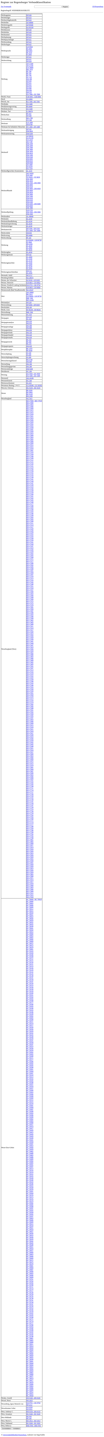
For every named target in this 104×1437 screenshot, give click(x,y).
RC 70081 (29, 949)
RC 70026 (29, 918)
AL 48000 (29, 216)
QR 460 (29, 90)
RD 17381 (29, 607)
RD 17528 (29, 679)
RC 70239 (29, 1039)
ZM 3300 (29, 147)
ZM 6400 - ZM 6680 (33, 204)
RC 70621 (29, 1228)
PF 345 (28, 238)
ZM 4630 (29, 192)
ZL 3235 (29, 171)
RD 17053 (29, 433)
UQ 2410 (29, 140)
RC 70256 (29, 1048)
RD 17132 (29, 473)
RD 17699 (29, 779)
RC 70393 (29, 1113)
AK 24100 (30, 378)
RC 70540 (29, 1180)
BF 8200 (29, 350)
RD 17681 (29, 767)
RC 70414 (29, 1126)
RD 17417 (29, 630)
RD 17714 (29, 790)
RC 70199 (29, 1014)
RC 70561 (29, 1191)
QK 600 (29, 362)
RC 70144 (29, 980)
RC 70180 (29, 1004)
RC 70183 (29, 1006)
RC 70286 (29, 1062)
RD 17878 (29, 884)
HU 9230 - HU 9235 (33, 388)
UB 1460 (29, 175)
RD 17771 (29, 821)
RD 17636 (29, 739)
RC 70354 (29, 1086)
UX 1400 (29, 122)
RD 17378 (29, 605)
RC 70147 (29, 981)
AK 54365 (30, 173)
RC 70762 (29, 1313)
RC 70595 (29, 1214)
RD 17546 (29, 685)
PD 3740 (29, 360)
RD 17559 (29, 691)
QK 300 (29, 79)
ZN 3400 (29, 165)
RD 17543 (29, 683)
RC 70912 (29, 1392)
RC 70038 (29, 926)
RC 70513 (29, 1168)
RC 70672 (29, 1260)
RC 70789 (29, 1331)
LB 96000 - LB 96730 (33, 240)
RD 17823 (29, 853)
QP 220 (29, 302)
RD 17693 (29, 775)
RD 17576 (29, 700)
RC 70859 (29, 1371)
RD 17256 (29, 550)
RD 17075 (29, 447)
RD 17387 (29, 611)
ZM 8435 (29, 161)
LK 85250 (29, 27)
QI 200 (28, 355)
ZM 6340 (29, 202)
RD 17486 (29, 658)
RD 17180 (29, 506)
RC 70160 (29, 993)
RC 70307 (29, 1073)
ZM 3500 (29, 214)
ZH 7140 (29, 142)
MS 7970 (29, 69)
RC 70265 (29, 1054)
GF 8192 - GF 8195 (33, 280)
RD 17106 (29, 456)
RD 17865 (29, 874)
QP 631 (29, 39)
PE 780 (28, 71)
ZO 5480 (29, 104)
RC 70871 (29, 1376)
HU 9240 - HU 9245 (33, 1414)
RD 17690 (29, 773)
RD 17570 (29, 697)
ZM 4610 (29, 153)
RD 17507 (29, 668)
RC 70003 (29, 903)
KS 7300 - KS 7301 (33, 102)
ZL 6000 (29, 257)
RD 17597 (29, 718)
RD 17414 (29, 628)
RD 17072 (29, 445)
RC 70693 (29, 1273)
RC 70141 (29, 978)
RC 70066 (29, 939)
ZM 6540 (29, 157)
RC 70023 (29, 917)
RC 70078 (29, 947)
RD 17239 (29, 540)
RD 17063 (29, 437)
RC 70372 (29, 1100)
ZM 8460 (29, 163)
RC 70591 (29, 1209)
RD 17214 (29, 525)
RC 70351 (29, 1084)
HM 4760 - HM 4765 (33, 1426)
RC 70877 (29, 1380)
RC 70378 (29, 1104)
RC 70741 (29, 1300)
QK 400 (29, 326)
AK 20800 (30, 292)
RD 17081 (29, 450)
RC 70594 (29, 1212)
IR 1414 (29, 53)
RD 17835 (29, 859)
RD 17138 (29, 477)
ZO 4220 (29, 166)
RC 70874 (29, 1378)
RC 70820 (29, 1350)
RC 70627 (29, 1231)
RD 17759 (29, 813)
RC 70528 (29, 1178)
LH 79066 (29, 67)
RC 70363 (29, 1092)
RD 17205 (29, 519)
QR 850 (29, 233)
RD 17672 (29, 761)
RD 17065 (29, 439)
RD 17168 (29, 502)
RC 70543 (29, 1182)
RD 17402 (29, 620)
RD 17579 (29, 702)
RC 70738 (29, 1298)
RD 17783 (29, 828)
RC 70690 (29, 1271)
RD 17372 (29, 601)
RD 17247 (29, 546)
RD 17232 (29, 534)
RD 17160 (29, 494)
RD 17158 (29, 491)
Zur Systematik (6, 6)
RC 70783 (29, 1327)
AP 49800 (29, 22)
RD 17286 (29, 563)
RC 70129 (29, 970)
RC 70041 (29, 928)
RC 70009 (29, 907)
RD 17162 (29, 498)
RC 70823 (29, 1352)
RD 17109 (29, 458)
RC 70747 (29, 1304)
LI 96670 (29, 111)
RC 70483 (29, 1155)
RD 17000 (29, 403)
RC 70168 (29, 1001)
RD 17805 (29, 842)
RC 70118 (29, 962)
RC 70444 (29, 1142)
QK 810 (29, 323)
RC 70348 (29, 1083)
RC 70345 (29, 1081)
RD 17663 (29, 756)
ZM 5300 (29, 155)
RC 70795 (29, 1334)
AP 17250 (29, 66)
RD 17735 (29, 798)
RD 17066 (29, 441)
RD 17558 (29, 689)
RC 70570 (29, 1195)
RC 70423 (29, 1132)
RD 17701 (29, 781)
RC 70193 (29, 1010)
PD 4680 (29, 106)
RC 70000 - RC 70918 (34, 899)
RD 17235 (29, 536)
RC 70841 (29, 1361)
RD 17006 (29, 407)
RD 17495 (29, 664)
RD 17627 (29, 733)
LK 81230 (29, 138)
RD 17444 (29, 643)
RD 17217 (29, 527)
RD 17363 (29, 594)
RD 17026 (29, 420)
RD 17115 (29, 462)
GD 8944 (29, 47)
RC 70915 (29, 1394)
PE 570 (28, 344)
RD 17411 (29, 626)
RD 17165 (29, 500)
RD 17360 (29, 592)
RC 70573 (29, 1197)
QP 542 (29, 255)
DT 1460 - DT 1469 (33, 127)
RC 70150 (29, 983)
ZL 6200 (29, 265)
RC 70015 (29, 911)
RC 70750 (29, 1306)
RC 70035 (29, 924)
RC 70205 (29, 1018)
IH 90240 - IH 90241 (33, 310)
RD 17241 (29, 542)
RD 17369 (29, 599)
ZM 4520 (29, 187)
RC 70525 (29, 1176)
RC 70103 (29, 951)
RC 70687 (29, 1270)
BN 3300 (29, 396)
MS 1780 (29, 118)
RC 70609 (29, 1222)
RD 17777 (29, 824)
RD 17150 (29, 485)
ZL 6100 (29, 259)
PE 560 (28, 342)
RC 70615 (29, 1224)
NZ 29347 (29, 290)
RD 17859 (29, 872)
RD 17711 (29, 788)
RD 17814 (29, 847)
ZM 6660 (29, 206)
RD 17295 (29, 567)
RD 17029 (29, 422)
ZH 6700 (29, 124)
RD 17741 (29, 802)
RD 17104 (29, 454)
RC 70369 (29, 1098)
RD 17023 (29, 418)
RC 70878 (29, 1382)
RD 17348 (29, 584)
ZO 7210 (29, 168)
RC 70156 (29, 987)
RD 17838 (29, 861)
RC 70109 (29, 957)
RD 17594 (29, 714)
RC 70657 (29, 1250)
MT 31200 (30, 300)
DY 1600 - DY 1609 (33, 230)
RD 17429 (29, 637)
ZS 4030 (29, 250)
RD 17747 (29, 805)
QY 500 (29, 120)
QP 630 (29, 15)
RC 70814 (29, 1346)
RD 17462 (29, 653)
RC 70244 (29, 1043)
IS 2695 (29, 54)
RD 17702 (29, 782)
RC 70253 (29, 1046)
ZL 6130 (29, 261)
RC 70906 (29, 1388)
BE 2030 (29, 390)
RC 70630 (29, 1233)
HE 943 (29, 1416)
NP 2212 (29, 1405)
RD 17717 (29, 792)
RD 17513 (29, 670)
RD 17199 (29, 515)
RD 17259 (29, 552)
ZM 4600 (29, 190)
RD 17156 (29, 489)
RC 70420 (29, 1130)
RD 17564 (29, 695)
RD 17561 (29, 693)
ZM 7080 (29, 208)
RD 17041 (29, 429)
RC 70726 (29, 1292)
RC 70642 (29, 1241)
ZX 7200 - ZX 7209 (33, 376)
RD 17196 (29, 513)
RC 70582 (29, 1203)
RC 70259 (29, 1050)
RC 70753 (29, 1308)
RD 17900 (29, 886)
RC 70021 (29, 915)
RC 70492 (29, 1161)
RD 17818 (29, 849)
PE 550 (28, 340)
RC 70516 (29, 1170)
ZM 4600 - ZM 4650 (33, 189)
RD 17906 (29, 889)
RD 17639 (29, 741)
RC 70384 (29, 1107)
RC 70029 (29, 920)
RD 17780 (29, 826)
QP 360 (29, 116)
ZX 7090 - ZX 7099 (33, 94)
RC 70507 (29, 1167)
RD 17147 (29, 483)
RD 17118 (29, 464)
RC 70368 (29, 1096)
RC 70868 (29, 1375)
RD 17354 (29, 588)
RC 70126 (29, 968)
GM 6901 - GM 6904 (33, 97)
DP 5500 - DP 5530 (33, 229)
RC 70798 (29, 1336)
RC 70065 (29, 938)
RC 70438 (29, 1138)
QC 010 (29, 315)
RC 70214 (29, 1023)
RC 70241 (29, 1041)
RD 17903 (29, 887)
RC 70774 (29, 1321)
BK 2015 (29, 294)
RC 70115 (29, 960)
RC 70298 (29, 1067)
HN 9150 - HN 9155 (33, 1412)
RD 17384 (29, 609)
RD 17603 (29, 720)
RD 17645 (29, 744)
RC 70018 (29, 913)
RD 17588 (29, 708)
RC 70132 (29, 972)
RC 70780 (29, 1325)
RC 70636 (29, 1237)
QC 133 (29, 77)
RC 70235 (29, 1035)
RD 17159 (29, 492)
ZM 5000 (29, 194)
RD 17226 (29, 531)
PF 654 (28, 114)
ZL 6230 (29, 219)
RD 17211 (29, 523)
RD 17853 (29, 868)
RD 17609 (29, 723)
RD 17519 (29, 674)
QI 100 (28, 353)
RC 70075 (29, 945)
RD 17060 (29, 435)
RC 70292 (29, 1063)
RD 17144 (29, 481)
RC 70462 (29, 1151)
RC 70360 (29, 1090)
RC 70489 (29, 1159)
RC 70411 (29, 1125)
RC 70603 (29, 1218)
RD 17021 (29, 416)
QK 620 (29, 317)
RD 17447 (29, 645)
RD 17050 (29, 431)
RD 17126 (29, 470)
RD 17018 (29, 414)
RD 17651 (29, 748)
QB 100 (29, 307)
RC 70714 (29, 1289)
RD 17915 (29, 895)
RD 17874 (29, 880)
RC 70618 (29, 1226)
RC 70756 (29, 1310)
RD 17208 (29, 521)
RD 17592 (29, 712)
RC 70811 (29, 1344)
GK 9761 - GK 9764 (33, 1403)
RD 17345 (29, 582)
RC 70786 (29, 1329)
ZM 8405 (29, 159)
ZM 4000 (29, 185)
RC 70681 (29, 1266)
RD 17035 (29, 426)
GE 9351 (29, 1409)
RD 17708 (29, 786)
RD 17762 (29, 815)
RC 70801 (29, 1338)
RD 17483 (29, 657)
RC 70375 (29, 1102)
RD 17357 (29, 590)
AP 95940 (29, 25)
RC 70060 (29, 934)
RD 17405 (29, 622)
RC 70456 (29, 1147)
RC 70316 (29, 1079)
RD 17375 (29, 603)
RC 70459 (29, 1149)
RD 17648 (29, 746)
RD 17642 (29, 742)
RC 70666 (29, 1256)
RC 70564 (29, 1193)
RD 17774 (29, 823)
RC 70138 (29, 976)
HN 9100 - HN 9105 (33, 1398)
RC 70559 (29, 1189)
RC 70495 (29, 1163)
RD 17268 (29, 557)
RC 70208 (29, 1020)
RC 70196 (29, 1012)
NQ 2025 (29, 1400)
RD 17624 (29, 731)
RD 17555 (29, 687)
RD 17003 (29, 405)
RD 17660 (29, 754)
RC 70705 (29, 1283)
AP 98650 (29, 136)
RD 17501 (29, 666)
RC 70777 (29, 1323)
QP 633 (29, 18)
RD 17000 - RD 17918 (34, 401)
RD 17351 (29, 586)
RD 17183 (29, 508)
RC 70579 (29, 1201)
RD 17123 (29, 468)
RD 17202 (29, 517)
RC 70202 (29, 1016)
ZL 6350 (29, 268)
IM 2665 (29, 51)
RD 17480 (29, 655)
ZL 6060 (29, 248)
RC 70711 (29, 1287)
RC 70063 (29, 936)
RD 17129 (29, 471)
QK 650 (29, 330)
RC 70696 (29, 1275)
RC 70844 (29, 1363)
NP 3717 (29, 275)
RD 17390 (29, 613)
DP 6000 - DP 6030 (33, 305)
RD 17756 (29, 811)
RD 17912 (29, 893)
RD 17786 (29, 830)
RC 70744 (29, 1302)
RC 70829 (29, 1355)
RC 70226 (29, 1029)
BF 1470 (29, 348)
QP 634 (29, 20)
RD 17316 (29, 580)
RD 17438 (29, 639)
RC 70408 (29, 1123)
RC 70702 (29, 1281)
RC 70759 (29, 1312)
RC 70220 (29, 1027)
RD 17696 (29, 777)
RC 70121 (29, 964)
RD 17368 (29, 597)
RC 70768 (29, 1317)
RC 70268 (29, 1056)
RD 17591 (29, 710)
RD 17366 (29, 595)
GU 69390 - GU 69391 (34, 385)
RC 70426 (29, 1134)
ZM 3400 (29, 149)
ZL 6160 (29, 263)
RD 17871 (29, 878)
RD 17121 (29, 466)
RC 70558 (29, 1188)
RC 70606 (29, 1220)
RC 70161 (29, 995)
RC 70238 (29, 1037)
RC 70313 (29, 1077)
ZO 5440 (29, 109)
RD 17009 (29, 408)
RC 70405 (29, 1121)
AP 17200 (29, 64)
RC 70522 (29, 1174)
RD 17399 (29, 618)
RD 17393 (29, 615)
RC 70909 (29, 1390)
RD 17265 (29, 555)
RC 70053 (29, 932)
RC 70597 (29, 1216)
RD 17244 (29, 544)
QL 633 (29, 383)
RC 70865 (29, 1373)
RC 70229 (29, 1031)
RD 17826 (29, 855)
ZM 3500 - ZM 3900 (33, 183)
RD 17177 (29, 504)
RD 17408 (29, 624)
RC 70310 (29, 1075)
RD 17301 (29, 571)
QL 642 (29, 319)
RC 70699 (29, 1277)
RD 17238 (29, 538)
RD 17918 (29, 897)
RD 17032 (29, 424)
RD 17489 (29, 660)
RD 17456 (29, 649)
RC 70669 (29, 1258)
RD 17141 (29, 479)
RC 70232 (29, 1033)
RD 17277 (29, 561)
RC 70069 (29, 941)
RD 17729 (29, 796)
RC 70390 (29, 1111)
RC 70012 (29, 909)
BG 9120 (29, 394)
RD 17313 (29, 578)
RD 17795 (29, 836)
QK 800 (29, 328)
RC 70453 (29, 1146)
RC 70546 (29, 1184)
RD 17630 (29, 735)
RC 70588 (29, 1207)
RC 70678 (29, 1264)
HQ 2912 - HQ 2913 (33, 1421)
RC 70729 (29, 1294)
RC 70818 (29, 1348)
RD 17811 (29, 845)
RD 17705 (29, 784)
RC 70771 (29, 1319)
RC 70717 (29, 1291)
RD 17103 (29, 452)
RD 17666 (29, 758)
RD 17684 (29, 769)
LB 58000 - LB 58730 (33, 296)
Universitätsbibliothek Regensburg (14, 1435)
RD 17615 (29, 725)
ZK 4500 (29, 244)
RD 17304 (29, 573)
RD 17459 (29, 651)
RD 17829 (29, 857)
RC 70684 (29, 1268)
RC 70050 (29, 930)
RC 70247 (29, 1044)
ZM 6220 (29, 198)
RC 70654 (29, 1249)
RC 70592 (29, 1210)
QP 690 (29, 88)
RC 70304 (29, 1071)
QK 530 (29, 332)
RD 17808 (29, 844)
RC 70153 (29, 985)
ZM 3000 (29, 179)
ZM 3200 (29, 145)
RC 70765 (29, 1315)
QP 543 (29, 129)
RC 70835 (29, 1357)
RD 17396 (29, 616)
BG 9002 (29, 392)
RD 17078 (29, 449)
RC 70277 (29, 1060)
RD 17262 (29, 554)
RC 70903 (29, 1386)
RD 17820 (29, 851)
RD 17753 (29, 809)
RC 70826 (29, 1354)
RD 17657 (29, 752)
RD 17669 (29, 760)
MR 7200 (29, 298)
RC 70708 (29, 1285)
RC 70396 (29, 1115)
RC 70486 (29, 1157)
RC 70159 (29, 991)
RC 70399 (29, 1117)
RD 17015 (29, 412)
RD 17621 (29, 729)
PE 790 (28, 75)
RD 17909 (29, 891)
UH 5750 (29, 210)
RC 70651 (29, 1247)
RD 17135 (29, 475)
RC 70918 (29, 1396)
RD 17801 (29, 840)
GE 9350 (29, 1407)
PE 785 (28, 73)
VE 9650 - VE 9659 (33, 177)
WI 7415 (29, 398)
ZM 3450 (29, 151)
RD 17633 (29, 737)
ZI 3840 (29, 242)
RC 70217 (29, 1025)
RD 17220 (29, 529)
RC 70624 (29, 1230)
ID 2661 (29, 49)
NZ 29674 (29, 278)
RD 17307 (29, 574)
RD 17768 (29, 819)
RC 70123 (29, 966)
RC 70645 (29, 1243)
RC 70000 (29, 901)
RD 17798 (29, 838)
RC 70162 (29, 997)
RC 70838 (29, 1359)
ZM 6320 (29, 200)
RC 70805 (29, 1340)
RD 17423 (29, 634)
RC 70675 (29, 1262)
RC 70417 (29, 1128)
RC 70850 (29, 1365)
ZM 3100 (29, 144)
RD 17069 (29, 443)
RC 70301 (29, 1069)
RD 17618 (29, 727)
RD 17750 (29, 807)
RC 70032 (29, 922)
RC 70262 (29, 1052)
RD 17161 (29, 496)
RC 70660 (29, 1252)
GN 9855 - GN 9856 (33, 287)
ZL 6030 (29, 246)
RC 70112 (29, 959)
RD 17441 (29, 641)
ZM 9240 (29, 134)
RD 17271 (29, 559)
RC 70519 (29, 1172)
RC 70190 (29, 1008)
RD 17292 (29, 565)
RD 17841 (29, 863)
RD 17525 (29, 678)
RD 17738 (29, 800)
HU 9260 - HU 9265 (33, 1423)
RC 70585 (29, 1205)
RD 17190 (29, 510)
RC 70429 (29, 1136)
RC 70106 (29, 955)
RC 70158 (29, 989)
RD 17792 (29, 834)
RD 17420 (29, 632)
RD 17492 (29, 662)
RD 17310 (29, 576)
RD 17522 (29, 676)
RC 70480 (29, 1153)
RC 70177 (29, 1002)
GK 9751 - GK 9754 (33, 285)
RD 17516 (29, 672)
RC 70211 (29, 1022)
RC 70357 (29, 1088)
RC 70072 (29, 943)
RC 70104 (29, 953)
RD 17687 (29, 771)
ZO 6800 (29, 99)
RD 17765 (29, 817)
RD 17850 (29, 866)
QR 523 (29, 271)
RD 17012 (29, 410)
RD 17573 (29, 699)
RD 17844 (29, 865)
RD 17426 (29, 636)
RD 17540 (29, 681)
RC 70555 (29, 1186)
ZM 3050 (29, 181)
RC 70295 (29, 1065)
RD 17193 (29, 512)
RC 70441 (29, 1140)
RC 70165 (29, 999)
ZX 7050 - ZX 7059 (33, 374)
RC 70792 (29, 1333)
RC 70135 (29, 974)
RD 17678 (29, 765)
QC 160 (29, 381)
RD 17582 (29, 704)
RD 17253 (29, 548)
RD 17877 (29, 882)
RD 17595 (29, 716)
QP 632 (29, 35)
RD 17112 (29, 460)
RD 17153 (29, 487)
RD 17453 (29, 647)
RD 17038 (29, 428)
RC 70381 (29, 1105)
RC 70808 (29, 1342)
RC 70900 (29, 1384)
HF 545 (29, 1418)
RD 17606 (29, 721)
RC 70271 (29, 1058)
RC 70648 (29, 1245)
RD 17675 (29, 763)
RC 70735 (29, 1296)
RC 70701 (29, 1279)
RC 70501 (29, 1165)
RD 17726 (29, 794)
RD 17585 (29, 706)
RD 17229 (29, 533)
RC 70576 (29, 1199)
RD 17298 (29, 569)
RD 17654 (29, 750)
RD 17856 (29, 870)
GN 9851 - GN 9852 (33, 283)
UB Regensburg (97, 6)
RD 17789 (29, 832)
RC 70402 (29, 1119)
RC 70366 (29, 1094)
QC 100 (29, 371)
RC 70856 (29, 1369)
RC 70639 (29, 1239)
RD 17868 (29, 876)
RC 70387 (29, 1109)
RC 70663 (29, 1254)
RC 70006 (29, 905)
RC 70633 (29, 1235)
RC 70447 (29, 1144)
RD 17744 (29, 803)
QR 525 (29, 92)
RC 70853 (29, 1367)
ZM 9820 (29, 131)
